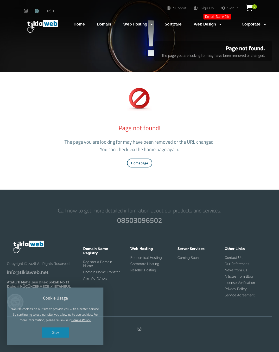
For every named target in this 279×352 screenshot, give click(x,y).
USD (50, 11)
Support (176, 8)
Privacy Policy (236, 289)
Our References (237, 264)
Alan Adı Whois (95, 278)
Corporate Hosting (144, 264)
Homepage (139, 163)
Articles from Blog (239, 276)
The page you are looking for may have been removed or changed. (213, 55)
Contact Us (233, 258)
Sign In (230, 8)
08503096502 (139, 220)
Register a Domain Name (97, 264)
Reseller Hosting (143, 270)
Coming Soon (188, 258)
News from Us (236, 270)
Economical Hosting (146, 258)
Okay (55, 332)
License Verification (240, 283)
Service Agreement (240, 295)
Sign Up (204, 8)
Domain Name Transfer (101, 272)
